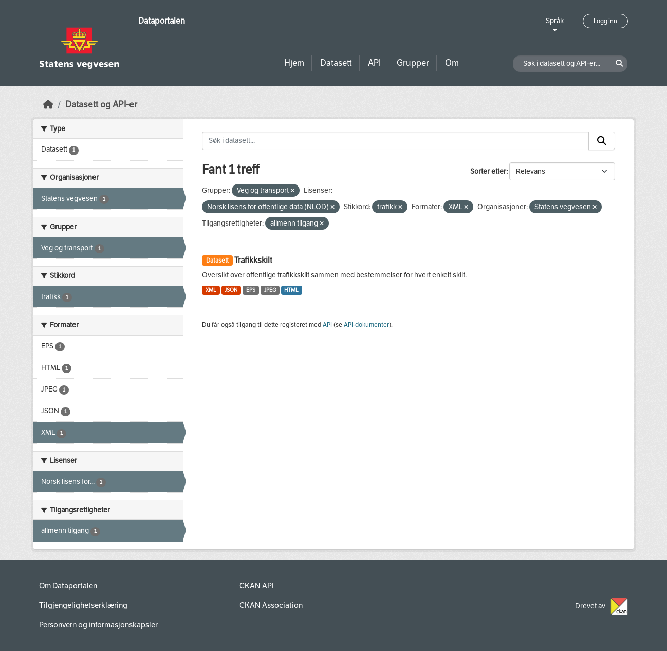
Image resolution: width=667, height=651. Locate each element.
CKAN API (256, 585)
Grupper (413, 63)
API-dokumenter (366, 324)
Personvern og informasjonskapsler (98, 624)
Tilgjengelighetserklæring (83, 605)
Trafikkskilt (253, 260)
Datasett (336, 63)
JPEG (270, 290)
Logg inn (605, 21)
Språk (555, 20)
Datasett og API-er (101, 104)
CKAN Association (271, 605)
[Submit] (601, 141)
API (374, 63)
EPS (250, 290)
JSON (231, 290)
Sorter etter (488, 171)
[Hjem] (48, 104)
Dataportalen (161, 21)
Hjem (294, 63)
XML (211, 290)
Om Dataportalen (68, 585)
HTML (291, 290)
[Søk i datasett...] (395, 141)
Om (452, 63)
